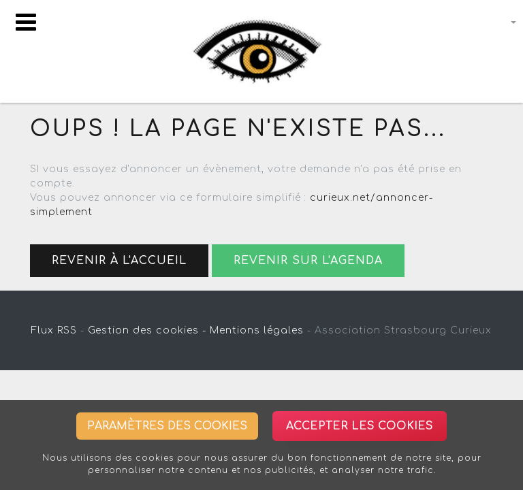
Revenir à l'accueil (119, 261)
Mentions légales (257, 330)
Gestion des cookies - (147, 330)
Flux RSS (54, 330)
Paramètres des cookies (167, 426)
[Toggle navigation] (26, 22)
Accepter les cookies (359, 426)
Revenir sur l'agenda (308, 261)
